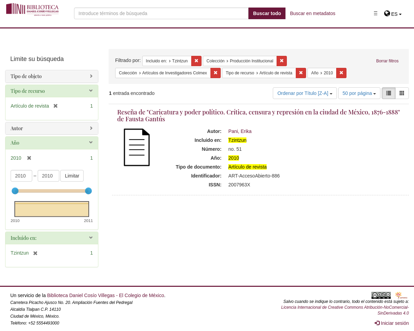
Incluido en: (23, 238)
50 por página (359, 93)
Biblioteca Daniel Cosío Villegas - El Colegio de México (105, 295)
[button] (393, 14)
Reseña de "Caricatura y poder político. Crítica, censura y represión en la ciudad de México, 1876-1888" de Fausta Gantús (258, 115)
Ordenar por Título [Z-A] (304, 93)
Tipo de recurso (28, 91)
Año (15, 142)
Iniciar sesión (392, 323)
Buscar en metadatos (312, 13)
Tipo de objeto (26, 76)
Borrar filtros (387, 61)
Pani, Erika (240, 131)
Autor (17, 128)
